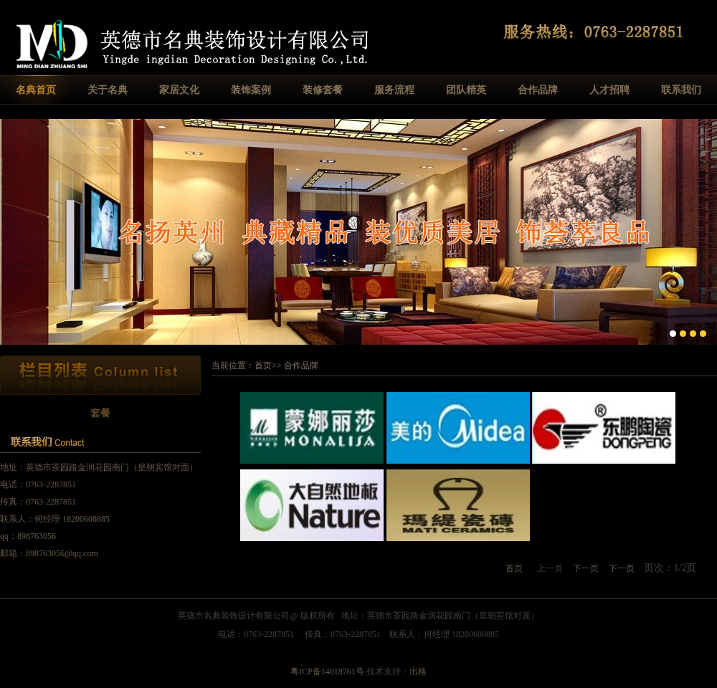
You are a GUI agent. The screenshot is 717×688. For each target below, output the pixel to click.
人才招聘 (609, 90)
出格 (418, 671)
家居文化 (179, 90)
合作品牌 (538, 90)
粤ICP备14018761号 (327, 671)
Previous (11, 230)
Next (706, 230)
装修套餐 (323, 90)
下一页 (586, 568)
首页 (263, 365)
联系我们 (681, 90)
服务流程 (394, 90)
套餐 (100, 413)
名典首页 (36, 90)
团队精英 (466, 90)
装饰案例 (251, 90)
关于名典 (107, 90)
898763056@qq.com (62, 553)
